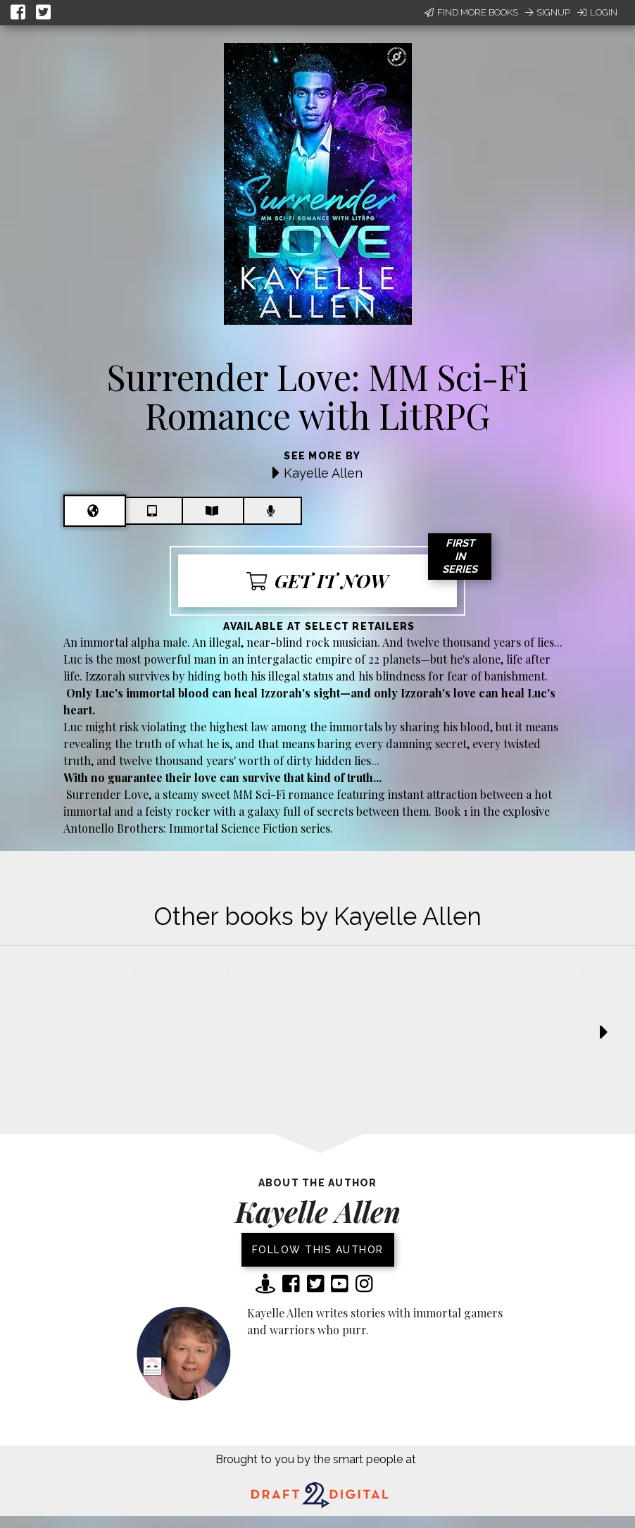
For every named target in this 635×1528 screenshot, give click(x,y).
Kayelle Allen (323, 473)
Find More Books (471, 12)
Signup (547, 12)
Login (597, 12)
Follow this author (318, 1249)
